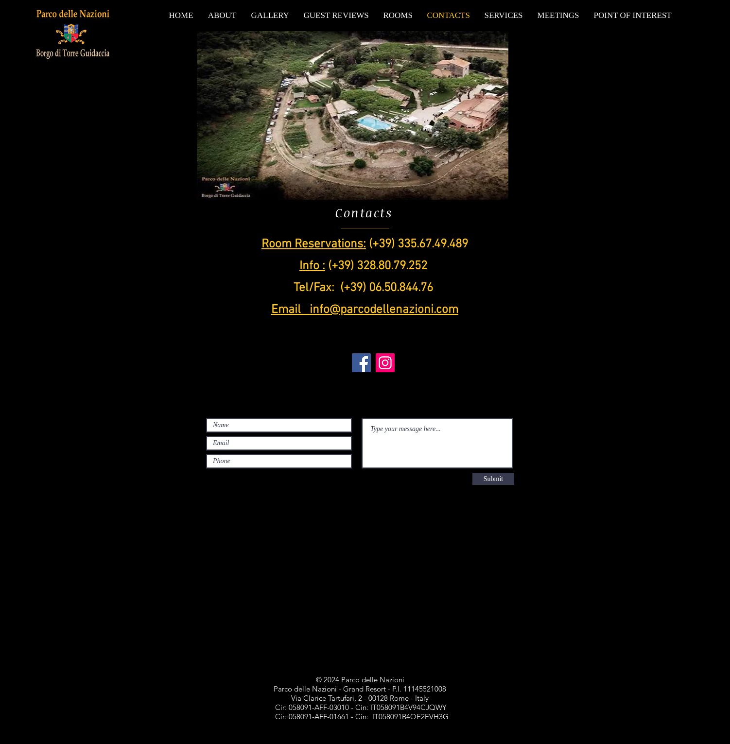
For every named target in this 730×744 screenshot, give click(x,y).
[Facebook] (361, 362)
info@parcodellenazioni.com (384, 310)
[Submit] (493, 479)
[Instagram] (385, 362)
